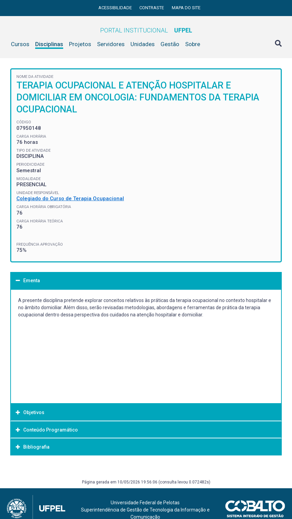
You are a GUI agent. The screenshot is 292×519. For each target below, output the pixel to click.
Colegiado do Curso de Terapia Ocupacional (70, 198)
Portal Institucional (146, 30)
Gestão (170, 44)
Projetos (80, 44)
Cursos (20, 44)
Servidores (111, 44)
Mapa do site (186, 7)
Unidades (142, 44)
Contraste (152, 7)
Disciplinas (49, 44)
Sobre (192, 44)
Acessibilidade (115, 7)
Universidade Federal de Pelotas (145, 502)
